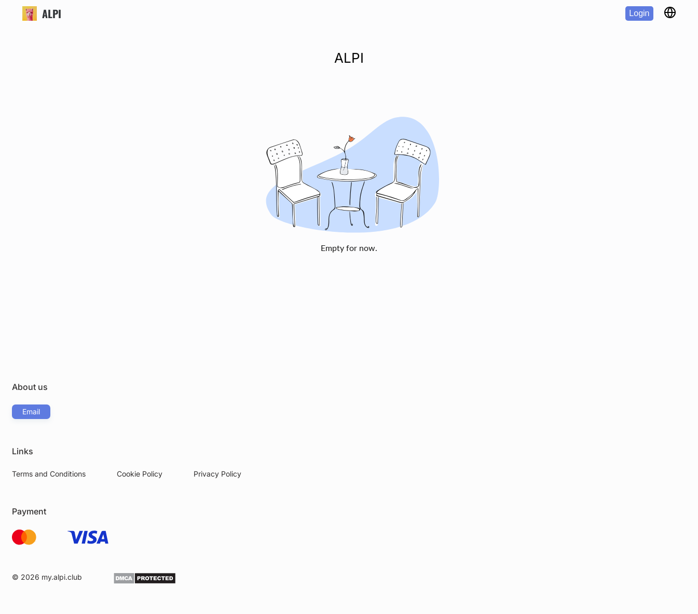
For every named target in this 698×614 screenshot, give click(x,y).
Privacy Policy (217, 473)
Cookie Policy (139, 473)
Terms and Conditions (49, 473)
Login (639, 13)
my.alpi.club (62, 577)
